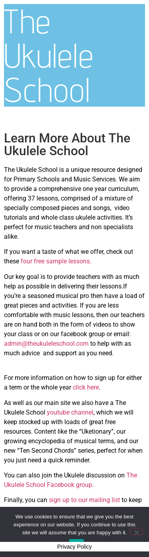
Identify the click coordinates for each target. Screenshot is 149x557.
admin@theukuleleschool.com (46, 343)
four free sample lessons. (56, 261)
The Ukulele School (48, 55)
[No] (136, 531)
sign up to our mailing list (85, 500)
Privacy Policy (74, 546)
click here (86, 387)
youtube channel (70, 412)
